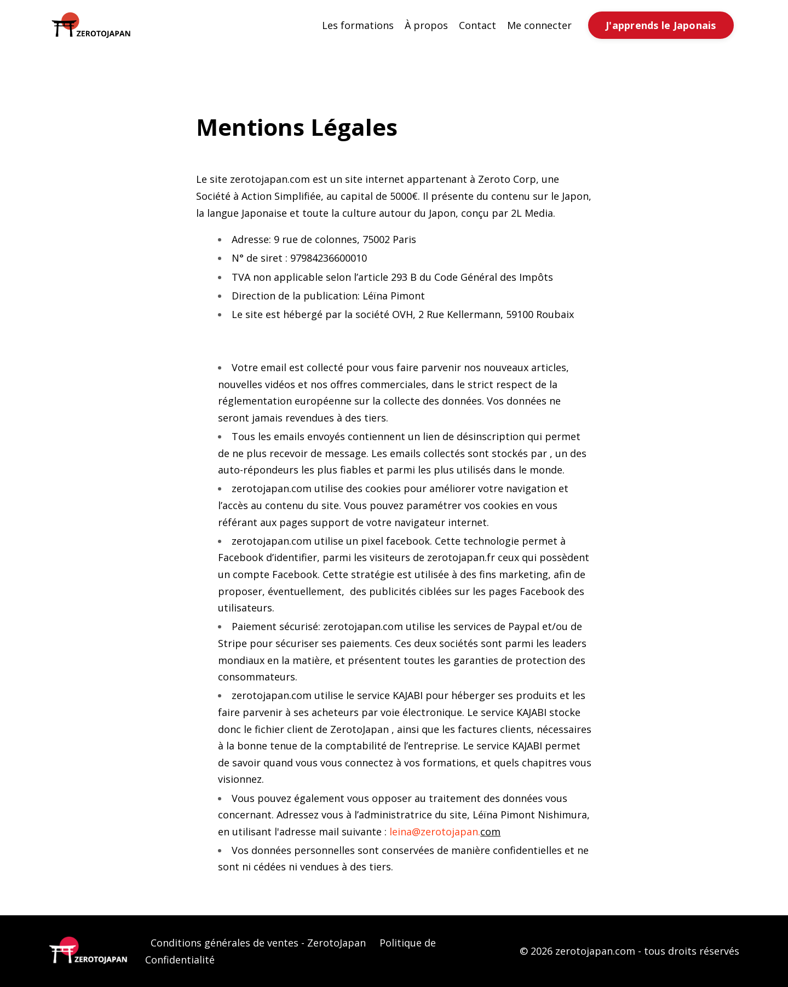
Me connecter (539, 25)
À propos (426, 25)
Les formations (358, 25)
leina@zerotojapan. (434, 831)
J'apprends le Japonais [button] (661, 25)
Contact (477, 25)
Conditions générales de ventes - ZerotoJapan (258, 942)
